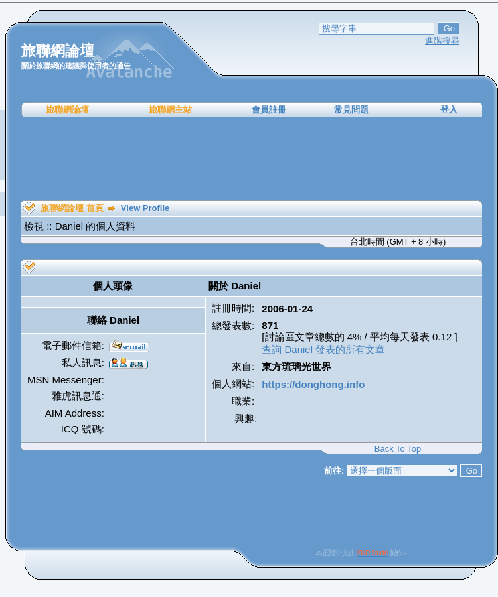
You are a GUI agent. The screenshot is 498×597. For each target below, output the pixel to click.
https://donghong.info (313, 384)
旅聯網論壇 (67, 110)
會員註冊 (269, 110)
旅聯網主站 (170, 110)
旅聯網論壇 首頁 (72, 208)
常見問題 (351, 110)
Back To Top (397, 449)
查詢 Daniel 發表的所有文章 (323, 349)
